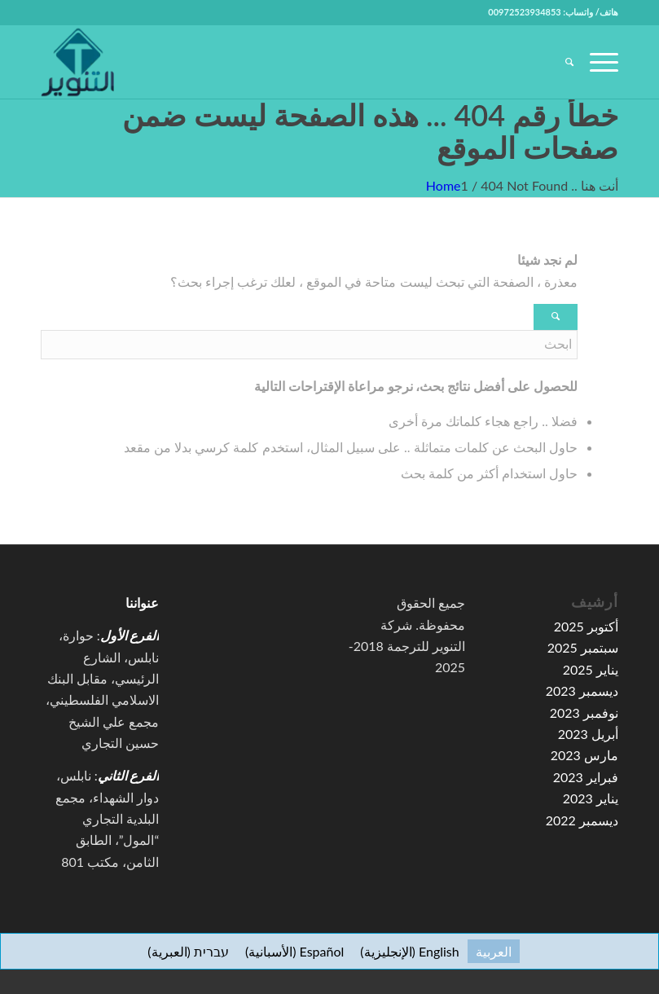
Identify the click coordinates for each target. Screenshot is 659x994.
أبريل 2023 (588, 733)
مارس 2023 (584, 755)
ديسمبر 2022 (582, 820)
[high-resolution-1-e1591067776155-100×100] (77, 62)
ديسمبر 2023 (582, 690)
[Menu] (595, 62)
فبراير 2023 (585, 777)
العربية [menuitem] (494, 951)
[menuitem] (561, 62)
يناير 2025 (590, 669)
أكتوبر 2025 (586, 626)
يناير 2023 (590, 798)
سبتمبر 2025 (582, 647)
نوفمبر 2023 (584, 712)
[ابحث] (561, 62)
